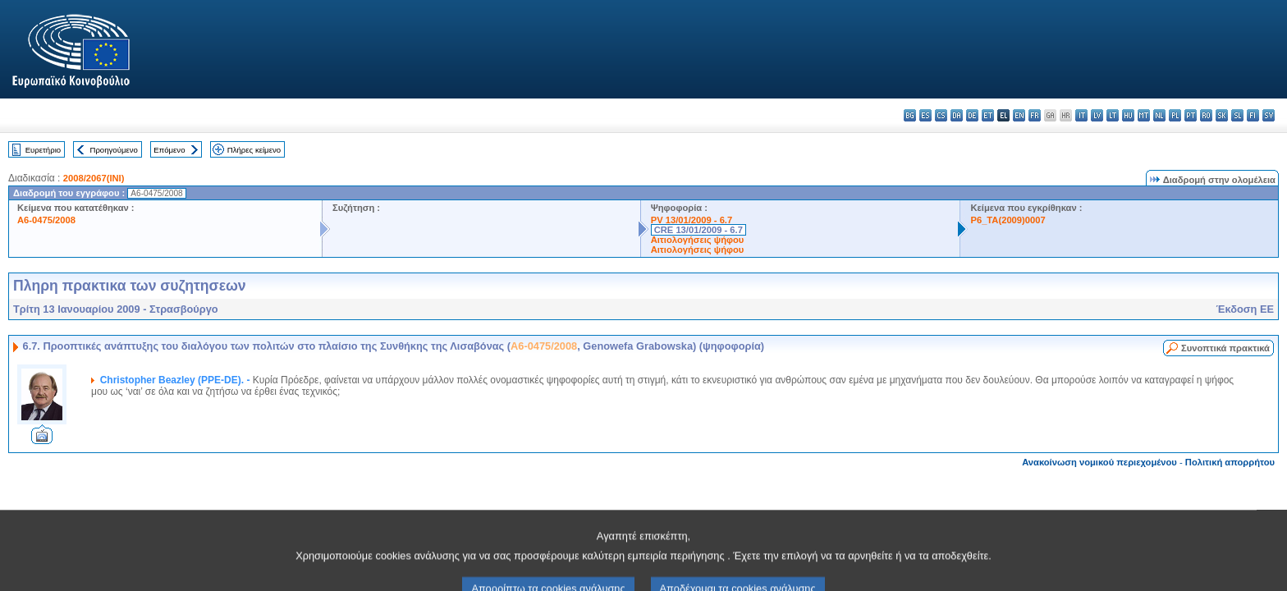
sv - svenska (1268, 115)
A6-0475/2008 (46, 220)
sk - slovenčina (1222, 115)
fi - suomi (1253, 115)
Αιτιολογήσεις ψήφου (697, 240)
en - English (1019, 115)
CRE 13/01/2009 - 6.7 (698, 230)
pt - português (1190, 115)
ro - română (1206, 115)
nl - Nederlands (1159, 115)
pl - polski (1175, 115)
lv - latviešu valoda (1097, 115)
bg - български (910, 115)
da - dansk (956, 115)
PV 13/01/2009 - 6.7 (692, 220)
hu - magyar (1128, 115)
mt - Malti (1144, 115)
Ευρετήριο (43, 149)
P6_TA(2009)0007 (1007, 220)
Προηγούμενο (113, 149)
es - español (925, 115)
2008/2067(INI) (94, 178)
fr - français (1034, 115)
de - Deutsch (972, 115)
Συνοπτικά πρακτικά (1225, 348)
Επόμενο (169, 149)
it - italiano (1081, 115)
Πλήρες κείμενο (254, 149)
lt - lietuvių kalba (1112, 115)
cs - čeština (941, 115)
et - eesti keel (988, 115)
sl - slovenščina (1237, 115)
